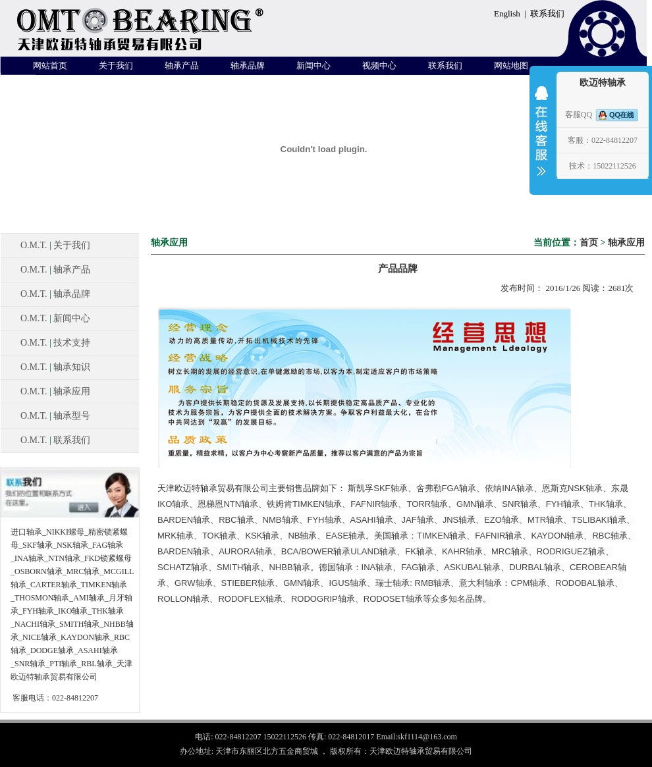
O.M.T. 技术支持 (55, 343)
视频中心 (379, 65)
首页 (589, 243)
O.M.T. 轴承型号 (55, 416)
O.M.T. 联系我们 (55, 440)
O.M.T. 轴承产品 (55, 270)
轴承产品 (182, 65)
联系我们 (547, 13)
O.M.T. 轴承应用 (55, 391)
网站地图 (511, 65)
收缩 (541, 139)
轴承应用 (626, 243)
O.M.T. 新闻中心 (55, 318)
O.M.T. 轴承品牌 (55, 294)
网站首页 (50, 65)
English (507, 13)
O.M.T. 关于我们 (55, 245)
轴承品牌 (248, 65)
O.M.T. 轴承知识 (55, 367)
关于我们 (116, 65)
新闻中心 (313, 65)
